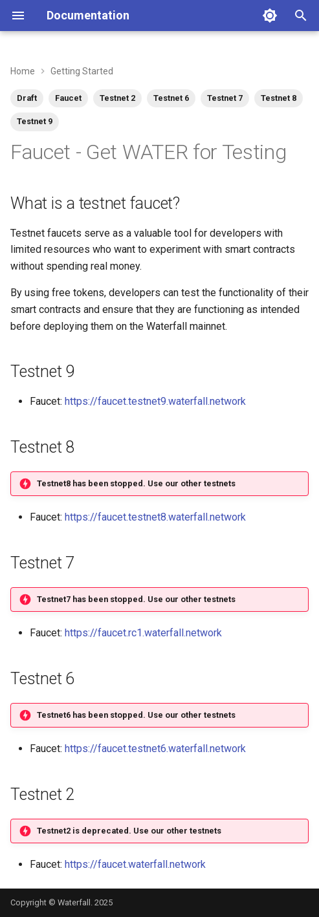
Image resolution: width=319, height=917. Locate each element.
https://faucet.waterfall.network (135, 864)
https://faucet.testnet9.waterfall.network (155, 401)
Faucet (68, 98)
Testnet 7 (225, 98)
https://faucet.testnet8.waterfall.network (155, 517)
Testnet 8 (278, 98)
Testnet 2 (117, 98)
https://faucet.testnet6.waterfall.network (155, 748)
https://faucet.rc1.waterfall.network (143, 633)
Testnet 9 (34, 121)
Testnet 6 (171, 98)
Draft (27, 98)
